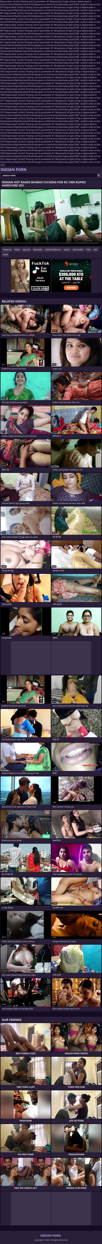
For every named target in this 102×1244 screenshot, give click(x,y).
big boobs (37, 249)
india (88, 249)
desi (95, 249)
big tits (67, 249)
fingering (7, 249)
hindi (5, 254)
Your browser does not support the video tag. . (51, 217)
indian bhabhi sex (53, 249)
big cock (26, 249)
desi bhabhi (78, 249)
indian (17, 249)
